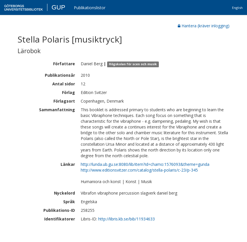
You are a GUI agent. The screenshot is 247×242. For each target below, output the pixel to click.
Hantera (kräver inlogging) (203, 25)
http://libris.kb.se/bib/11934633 (126, 219)
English (237, 7)
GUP (58, 7)
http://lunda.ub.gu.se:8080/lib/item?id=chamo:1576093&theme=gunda (145, 164)
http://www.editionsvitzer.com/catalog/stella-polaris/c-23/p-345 (139, 170)
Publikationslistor (89, 7)
